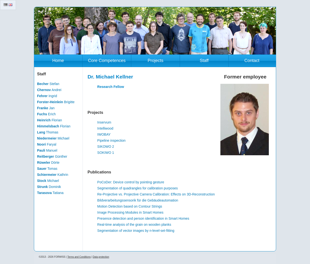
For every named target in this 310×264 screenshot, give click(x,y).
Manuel (47, 150)
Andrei (49, 90)
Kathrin (52, 175)
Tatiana (50, 193)
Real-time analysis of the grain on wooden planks (134, 224)
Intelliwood (105, 128)
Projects (155, 60)
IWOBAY (104, 134)
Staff (204, 60)
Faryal (46, 144)
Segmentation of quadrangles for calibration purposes (137, 188)
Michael (53, 138)
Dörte (48, 162)
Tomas (47, 169)
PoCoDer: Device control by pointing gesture (130, 182)
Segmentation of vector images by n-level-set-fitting (135, 231)
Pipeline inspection (111, 140)
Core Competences (106, 60)
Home (58, 60)
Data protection (101, 257)
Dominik (49, 187)
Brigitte (56, 102)
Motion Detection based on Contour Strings (129, 206)
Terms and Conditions (79, 257)
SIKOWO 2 (105, 146)
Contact (251, 60)
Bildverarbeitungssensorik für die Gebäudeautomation (137, 200)
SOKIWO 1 (105, 153)
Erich (46, 114)
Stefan (48, 84)
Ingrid (47, 96)
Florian (49, 120)
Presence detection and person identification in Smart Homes (143, 218)
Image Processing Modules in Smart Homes (130, 212)
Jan (45, 108)
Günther (52, 156)
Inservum (104, 122)
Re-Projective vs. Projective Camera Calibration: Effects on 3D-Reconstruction (156, 194)
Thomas (47, 132)
